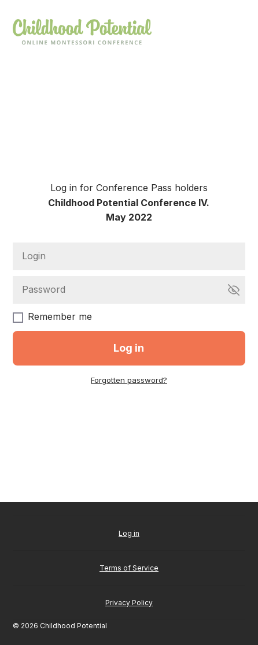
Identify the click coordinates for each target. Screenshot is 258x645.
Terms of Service (129, 568)
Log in (129, 533)
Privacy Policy (129, 602)
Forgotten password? (129, 380)
